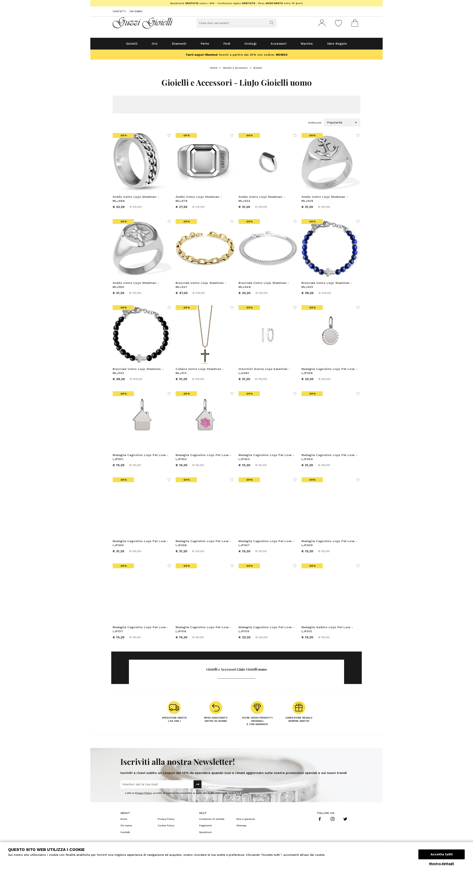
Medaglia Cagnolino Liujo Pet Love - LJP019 (266, 630)
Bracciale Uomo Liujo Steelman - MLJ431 (201, 286)
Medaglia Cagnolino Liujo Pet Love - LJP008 (329, 372)
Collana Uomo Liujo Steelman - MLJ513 (200, 372)
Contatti (119, 11)
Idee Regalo (337, 45)
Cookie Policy (166, 827)
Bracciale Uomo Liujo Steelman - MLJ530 (326, 286)
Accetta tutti (441, 854)
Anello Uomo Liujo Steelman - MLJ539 (324, 200)
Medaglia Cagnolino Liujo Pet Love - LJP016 (203, 630)
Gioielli (131, 45)
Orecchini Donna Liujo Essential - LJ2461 (264, 372)
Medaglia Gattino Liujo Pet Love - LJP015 (327, 630)
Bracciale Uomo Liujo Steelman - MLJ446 (264, 286)
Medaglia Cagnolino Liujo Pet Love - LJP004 (329, 458)
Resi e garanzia (245, 820)
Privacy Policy (143, 794)
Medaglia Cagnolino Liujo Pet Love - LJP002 (203, 458)
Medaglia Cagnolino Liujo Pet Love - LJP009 (329, 544)
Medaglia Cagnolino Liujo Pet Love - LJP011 (140, 630)
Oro (155, 45)
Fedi (226, 45)
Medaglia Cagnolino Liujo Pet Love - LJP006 (203, 544)
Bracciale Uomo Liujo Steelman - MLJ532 (138, 372)
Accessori (278, 45)
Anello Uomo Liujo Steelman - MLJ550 (136, 286)
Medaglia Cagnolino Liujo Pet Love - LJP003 (266, 458)
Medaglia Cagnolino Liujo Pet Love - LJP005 (140, 544)
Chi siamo (136, 11)
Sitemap (241, 827)
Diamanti (179, 45)
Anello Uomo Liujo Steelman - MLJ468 (136, 200)
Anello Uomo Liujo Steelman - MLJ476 (199, 200)
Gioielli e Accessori (235, 69)
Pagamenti (205, 827)
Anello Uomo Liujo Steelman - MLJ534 (262, 200)
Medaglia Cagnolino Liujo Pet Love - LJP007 (266, 544)
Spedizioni (205, 833)
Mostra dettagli (441, 864)
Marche (307, 45)
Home (213, 69)
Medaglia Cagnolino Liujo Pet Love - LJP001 (140, 458)
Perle (205, 45)
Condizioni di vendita (211, 820)
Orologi (250, 45)
